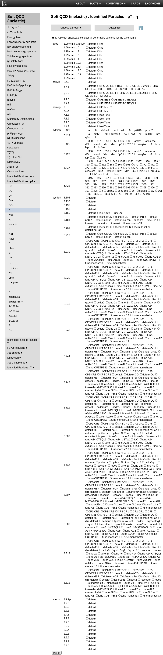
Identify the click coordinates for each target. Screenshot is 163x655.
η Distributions (15, 61)
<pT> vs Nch (14, 27)
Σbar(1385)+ (16, 301)
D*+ (11, 205)
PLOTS (95, 3)
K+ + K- (13, 224)
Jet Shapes (13, 352)
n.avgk (11, 99)
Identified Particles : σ (19, 176)
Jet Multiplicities (16, 362)
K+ (10, 229)
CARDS (135, 3)
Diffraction (13, 357)
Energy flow (14, 37)
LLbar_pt (12, 95)
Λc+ (11, 234)
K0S (11, 214)
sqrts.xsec (13, 147)
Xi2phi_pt (12, 166)
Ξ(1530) (13, 320)
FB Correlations (16, 347)
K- (10, 219)
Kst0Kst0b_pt (14, 90)
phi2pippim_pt (15, 133)
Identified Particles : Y (19, 367)
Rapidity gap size (17, 66)
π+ (10, 273)
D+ (10, 195)
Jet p (10, 75)
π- (10, 263)
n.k (9, 114)
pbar (11, 248)
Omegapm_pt (15, 128)
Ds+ (11, 200)
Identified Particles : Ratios (22, 339)
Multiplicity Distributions (20, 119)
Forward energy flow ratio (21, 42)
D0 (10, 186)
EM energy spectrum (19, 46)
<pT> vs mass (15, 142)
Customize (115, 27)
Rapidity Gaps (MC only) (21, 70)
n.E (9, 104)
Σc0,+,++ (14, 316)
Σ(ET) (10, 152)
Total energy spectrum (19, 56)
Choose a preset (69, 27)
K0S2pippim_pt (16, 80)
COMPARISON (116, 3)
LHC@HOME (152, 3)
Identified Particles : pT (20, 181)
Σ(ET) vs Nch (14, 157)
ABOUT (80, 3)
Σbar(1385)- (15, 296)
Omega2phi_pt (15, 123)
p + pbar (13, 282)
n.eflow (11, 109)
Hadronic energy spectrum (22, 51)
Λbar (11, 238)
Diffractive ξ (13, 162)
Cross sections (15, 171)
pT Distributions (16, 138)
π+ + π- (13, 268)
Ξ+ (10, 330)
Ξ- (10, 325)
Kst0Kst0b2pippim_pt (19, 85)
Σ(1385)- (13, 306)
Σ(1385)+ (14, 311)
